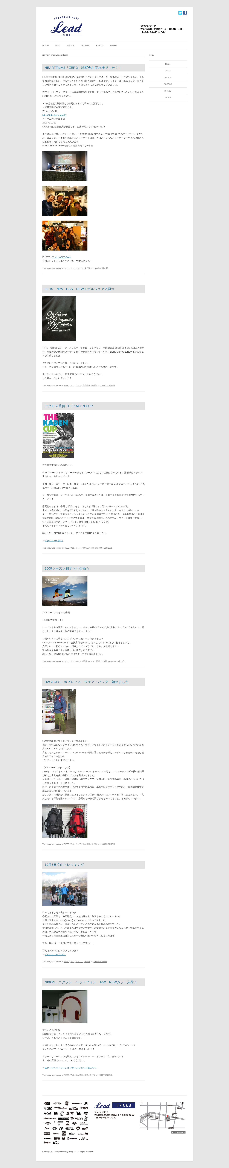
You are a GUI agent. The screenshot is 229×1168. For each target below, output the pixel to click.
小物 (86, 1075)
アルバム (79, 268)
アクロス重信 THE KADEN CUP (69, 406)
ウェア (78, 385)
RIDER (113, 45)
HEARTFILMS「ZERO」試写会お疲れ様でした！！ (83, 68)
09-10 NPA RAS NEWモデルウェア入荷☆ (79, 289)
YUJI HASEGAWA (61, 257)
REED (66, 268)
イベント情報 (81, 661)
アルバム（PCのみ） (55, 954)
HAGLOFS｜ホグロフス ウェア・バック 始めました (87, 682)
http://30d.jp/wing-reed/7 (54, 115)
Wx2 (72, 268)
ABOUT (70, 45)
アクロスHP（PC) (54, 540)
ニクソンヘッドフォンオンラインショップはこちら (70, 1067)
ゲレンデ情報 (81, 548)
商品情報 (86, 385)
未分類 (87, 268)
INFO (57, 45)
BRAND (100, 45)
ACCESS (85, 45)
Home (45, 45)
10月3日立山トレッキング (64, 865)
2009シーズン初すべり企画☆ (67, 568)
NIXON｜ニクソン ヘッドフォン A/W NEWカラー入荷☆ (91, 982)
